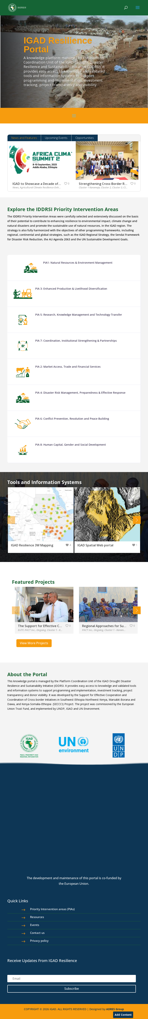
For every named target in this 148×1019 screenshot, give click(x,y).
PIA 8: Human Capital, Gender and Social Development (70, 444)
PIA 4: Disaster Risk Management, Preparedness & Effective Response (80, 392)
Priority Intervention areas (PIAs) (52, 909)
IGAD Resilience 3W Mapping (32, 545)
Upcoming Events (56, 138)
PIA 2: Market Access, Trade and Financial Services (68, 366)
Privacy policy (39, 941)
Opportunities (84, 138)
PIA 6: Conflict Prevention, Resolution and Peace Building (72, 418)
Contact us (37, 933)
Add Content (123, 1014)
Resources (37, 917)
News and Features (24, 138)
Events (34, 925)
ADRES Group (115, 1009)
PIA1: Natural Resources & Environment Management (77, 262)
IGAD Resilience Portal (58, 44)
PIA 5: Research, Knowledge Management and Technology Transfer (78, 314)
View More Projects (34, 643)
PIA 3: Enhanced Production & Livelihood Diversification (71, 288)
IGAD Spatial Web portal (95, 545)
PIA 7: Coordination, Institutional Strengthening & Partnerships (76, 340)
